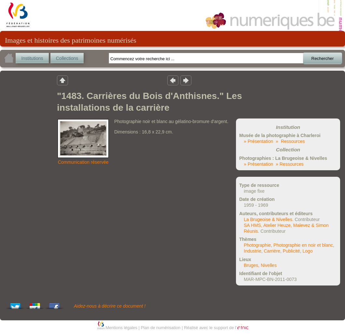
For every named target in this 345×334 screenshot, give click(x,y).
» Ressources (290, 141)
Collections (67, 58)
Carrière (272, 251)
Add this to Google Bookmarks (35, 304)
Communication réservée (83, 162)
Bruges (251, 265)
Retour (62, 80)
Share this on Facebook (54, 304)
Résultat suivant (186, 80)
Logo (308, 251)
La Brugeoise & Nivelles (268, 219)
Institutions (32, 58)
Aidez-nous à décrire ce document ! (109, 306)
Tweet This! (15, 304)
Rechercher (322, 58)
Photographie (257, 245)
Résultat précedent (173, 80)
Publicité (291, 251)
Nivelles (269, 265)
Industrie (252, 251)
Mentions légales (121, 327)
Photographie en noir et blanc (303, 245)
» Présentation (258, 141)
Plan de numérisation (160, 327)
